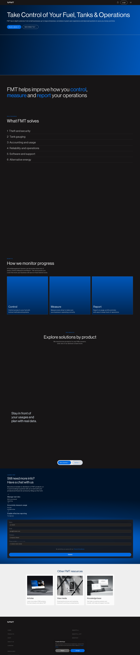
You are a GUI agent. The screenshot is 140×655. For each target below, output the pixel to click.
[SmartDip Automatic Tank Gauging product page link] (92, 629)
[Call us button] (25, 637)
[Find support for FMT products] (127, 626)
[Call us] (95, 39)
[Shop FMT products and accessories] (86, 2)
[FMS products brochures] (109, 622)
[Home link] (80, 622)
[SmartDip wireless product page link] (95, 633)
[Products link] (82, 626)
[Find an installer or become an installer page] (57, 2)
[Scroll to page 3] (70, 433)
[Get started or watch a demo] (70, 503)
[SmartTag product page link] (92, 637)
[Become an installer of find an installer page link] (113, 629)
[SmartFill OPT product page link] (93, 626)
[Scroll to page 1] (67, 433)
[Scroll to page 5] (73, 433)
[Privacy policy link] (29, 652)
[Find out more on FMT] (79, 2)
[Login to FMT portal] (129, 2)
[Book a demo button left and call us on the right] (87, 39)
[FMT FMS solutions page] (49, 2)
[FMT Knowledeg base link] (111, 626)
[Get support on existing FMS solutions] (65, 2)
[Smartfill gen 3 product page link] (92, 622)
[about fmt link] (81, 633)
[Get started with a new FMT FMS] (61, 504)
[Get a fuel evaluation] (128, 629)
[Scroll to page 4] (71, 433)
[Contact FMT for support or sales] (127, 622)
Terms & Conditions (110, 538)
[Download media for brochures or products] (71, 2)
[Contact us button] (119, 2)
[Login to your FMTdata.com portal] (126, 633)
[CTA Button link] (77, 504)
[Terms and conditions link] (15, 652)
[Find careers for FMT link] (81, 637)
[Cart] (111, 2)
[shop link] (80, 629)
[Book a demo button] (78, 39)
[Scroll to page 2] (68, 433)
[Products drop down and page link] (40, 2)
